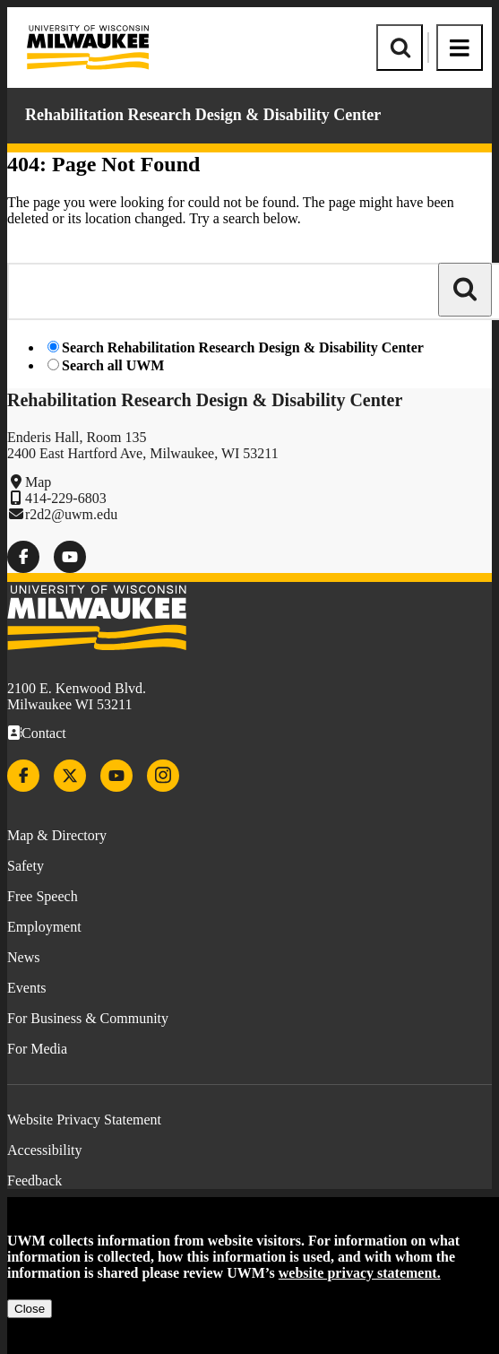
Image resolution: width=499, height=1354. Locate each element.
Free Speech (42, 896)
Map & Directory (57, 835)
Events (27, 987)
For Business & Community (87, 1018)
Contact (44, 733)
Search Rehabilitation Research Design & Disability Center (243, 347)
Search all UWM (113, 365)
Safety (25, 865)
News (23, 957)
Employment (44, 926)
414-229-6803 (66, 498)
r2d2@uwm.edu (71, 514)
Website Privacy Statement (84, 1119)
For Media (37, 1048)
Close (29, 1308)
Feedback (34, 1180)
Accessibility (44, 1150)
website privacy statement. (360, 1272)
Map (38, 482)
